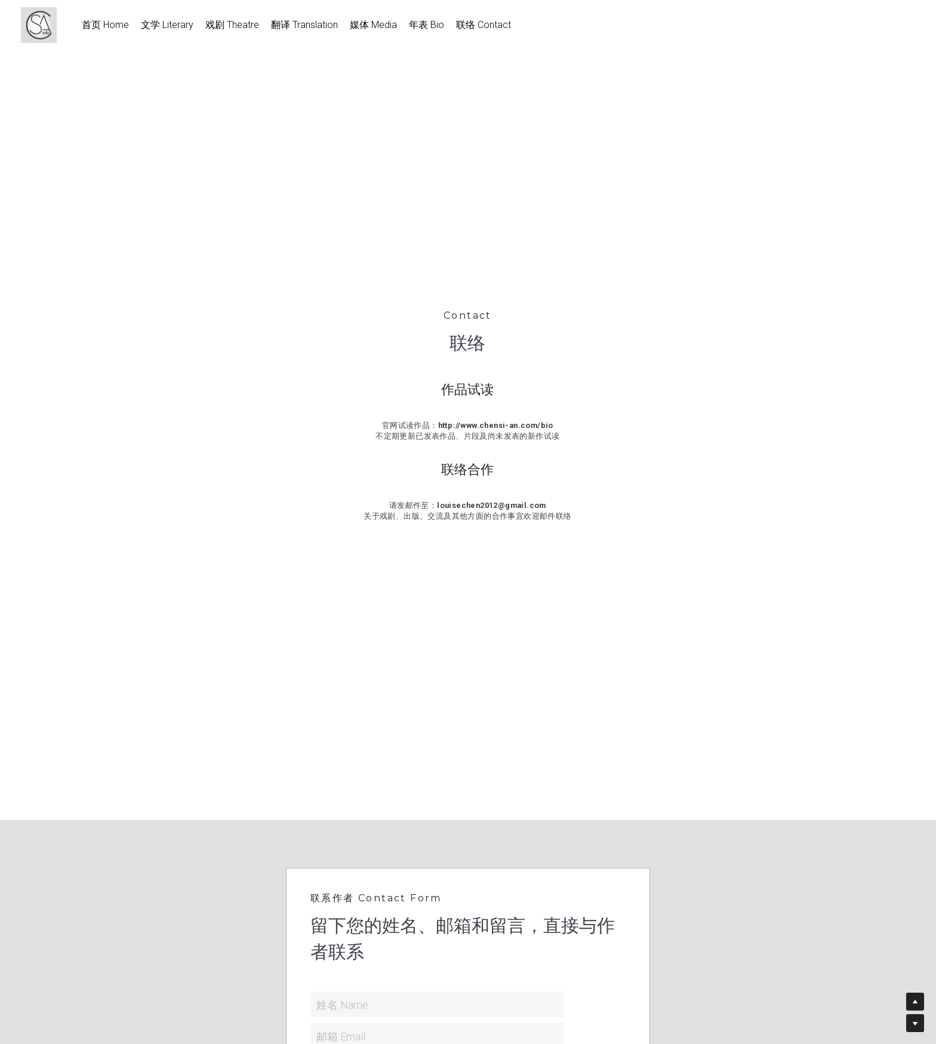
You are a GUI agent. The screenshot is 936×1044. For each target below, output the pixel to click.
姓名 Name (342, 1004)
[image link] (45, 24)
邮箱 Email (340, 1036)
